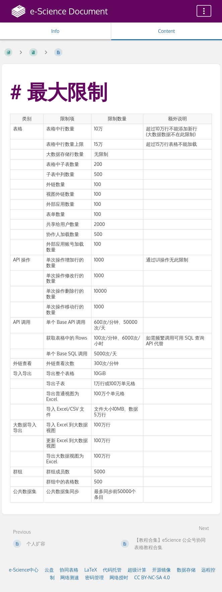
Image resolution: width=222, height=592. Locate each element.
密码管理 (94, 577)
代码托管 (112, 570)
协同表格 (69, 570)
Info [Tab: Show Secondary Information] (55, 31)
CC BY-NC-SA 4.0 (152, 577)
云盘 (49, 570)
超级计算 (137, 570)
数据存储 (186, 570)
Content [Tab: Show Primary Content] (166, 31)
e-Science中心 (24, 570)
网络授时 (118, 577)
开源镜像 (161, 570)
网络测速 (69, 577)
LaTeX (90, 570)
